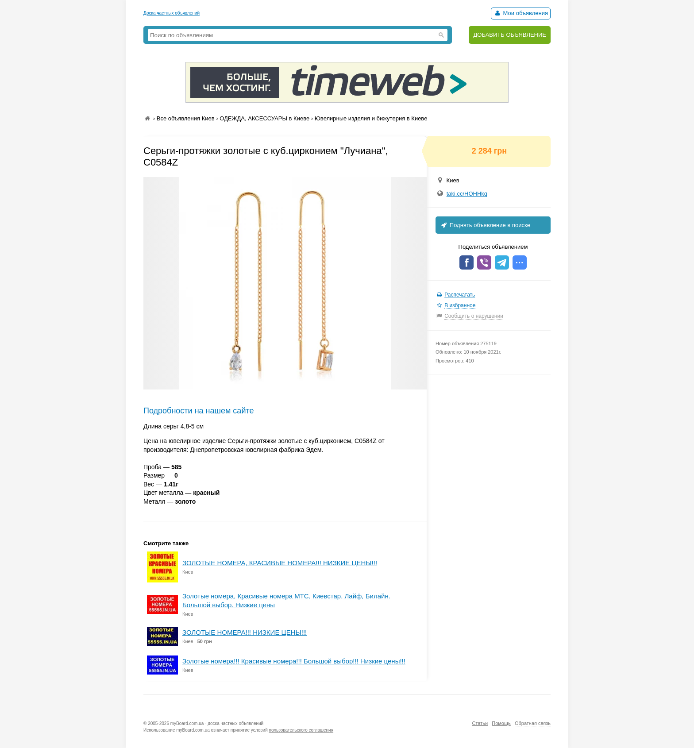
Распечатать (459, 295)
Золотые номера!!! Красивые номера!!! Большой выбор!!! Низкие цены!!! (293, 661)
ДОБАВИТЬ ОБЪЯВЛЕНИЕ (509, 34)
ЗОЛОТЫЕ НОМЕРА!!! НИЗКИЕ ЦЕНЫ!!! (244, 632)
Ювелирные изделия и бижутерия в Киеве (371, 118)
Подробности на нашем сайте (198, 410)
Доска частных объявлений (171, 13)
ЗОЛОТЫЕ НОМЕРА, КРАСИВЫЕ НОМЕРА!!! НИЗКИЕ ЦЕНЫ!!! (279, 563)
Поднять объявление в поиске (485, 225)
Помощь (501, 723)
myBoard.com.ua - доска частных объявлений (216, 723)
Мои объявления (521, 13)
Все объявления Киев (186, 118)
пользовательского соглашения (301, 730)
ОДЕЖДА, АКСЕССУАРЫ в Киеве (264, 118)
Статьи (480, 723)
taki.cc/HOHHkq (467, 193)
